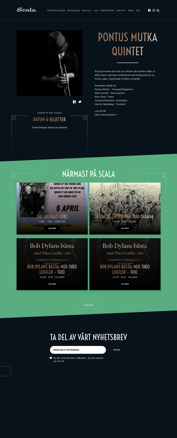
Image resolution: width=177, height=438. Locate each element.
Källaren (59, 277)
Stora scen (59, 221)
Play (96, 10)
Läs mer (52, 228)
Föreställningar (56, 10)
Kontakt (121, 10)
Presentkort (107, 10)
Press (131, 10)
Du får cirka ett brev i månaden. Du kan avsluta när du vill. (78, 359)
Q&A (138, 10)
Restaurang (73, 10)
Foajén (132, 221)
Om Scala (87, 10)
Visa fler (88, 305)
